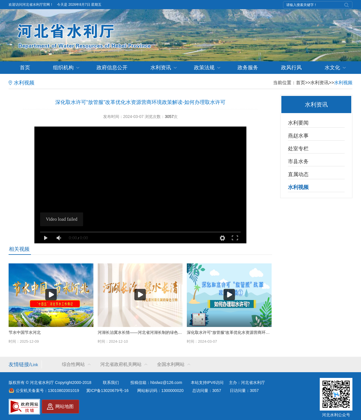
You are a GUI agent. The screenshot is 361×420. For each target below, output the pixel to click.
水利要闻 (298, 123)
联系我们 (111, 382)
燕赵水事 (298, 136)
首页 (25, 67)
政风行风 (291, 67)
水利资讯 (160, 67)
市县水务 (298, 161)
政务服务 (248, 67)
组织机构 (63, 67)
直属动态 (298, 174)
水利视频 (343, 82)
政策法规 (204, 67)
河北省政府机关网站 (121, 364)
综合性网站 (73, 364)
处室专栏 (298, 148)
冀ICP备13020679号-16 (107, 390)
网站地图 (64, 406)
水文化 (332, 67)
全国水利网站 (171, 364)
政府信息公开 (112, 67)
